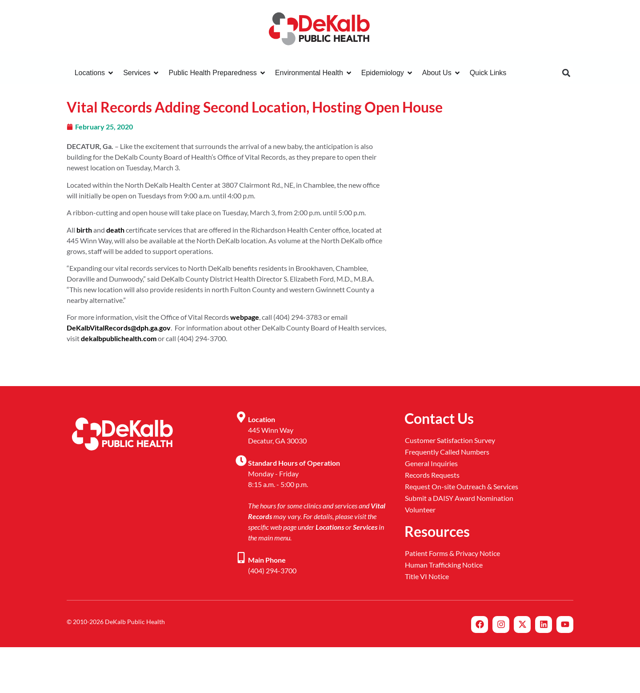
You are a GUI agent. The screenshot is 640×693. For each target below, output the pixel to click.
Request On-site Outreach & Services (461, 486)
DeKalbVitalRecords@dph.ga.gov (119, 327)
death (115, 230)
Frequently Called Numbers (447, 451)
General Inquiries (431, 463)
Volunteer (420, 509)
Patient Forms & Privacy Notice (452, 553)
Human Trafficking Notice (444, 564)
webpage (244, 317)
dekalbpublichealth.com (118, 338)
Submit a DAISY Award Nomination (459, 498)
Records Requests (432, 475)
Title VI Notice (427, 576)
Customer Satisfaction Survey (450, 440)
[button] (566, 73)
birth (84, 230)
